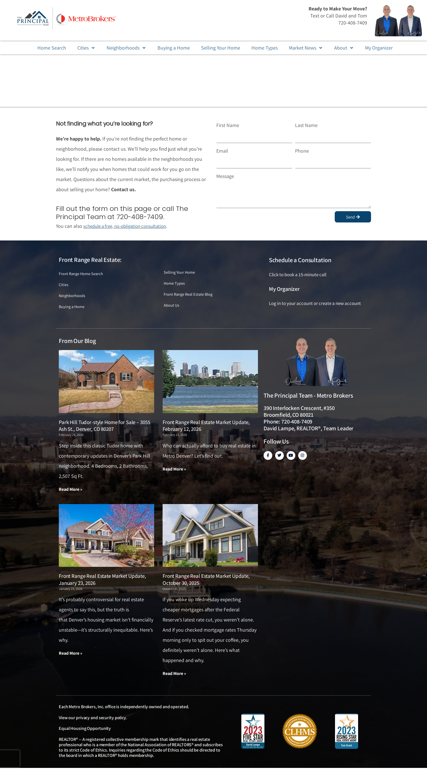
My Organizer (284, 289)
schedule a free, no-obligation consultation (128, 226)
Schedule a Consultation (300, 260)
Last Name (306, 125)
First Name (227, 125)
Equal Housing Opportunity (85, 731)
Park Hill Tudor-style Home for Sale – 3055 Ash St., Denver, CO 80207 (104, 428)
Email (222, 151)
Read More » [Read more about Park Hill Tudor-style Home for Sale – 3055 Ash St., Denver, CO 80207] (70, 491)
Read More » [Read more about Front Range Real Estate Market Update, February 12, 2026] (174, 471)
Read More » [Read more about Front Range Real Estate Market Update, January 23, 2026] (70, 656)
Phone (302, 151)
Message (225, 176)
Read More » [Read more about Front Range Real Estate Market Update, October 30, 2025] (174, 676)
